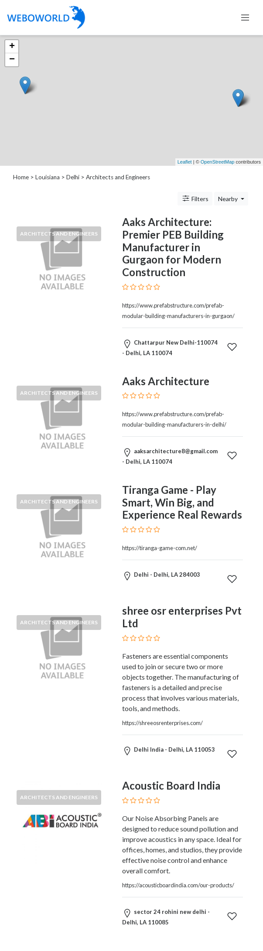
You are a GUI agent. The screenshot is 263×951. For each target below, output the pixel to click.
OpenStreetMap (218, 161)
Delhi (72, 177)
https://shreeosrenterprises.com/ (162, 722)
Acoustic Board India (171, 785)
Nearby (228, 198)
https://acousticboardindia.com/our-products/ (178, 885)
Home (21, 177)
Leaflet (185, 161)
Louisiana (47, 177)
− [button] (12, 59)
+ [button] (12, 46)
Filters (194, 198)
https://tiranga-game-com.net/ (159, 547)
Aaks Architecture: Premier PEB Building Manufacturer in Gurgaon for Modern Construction (173, 247)
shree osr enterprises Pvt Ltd (182, 616)
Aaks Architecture (165, 381)
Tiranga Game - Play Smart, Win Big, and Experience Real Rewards (182, 502)
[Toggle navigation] (245, 17)
